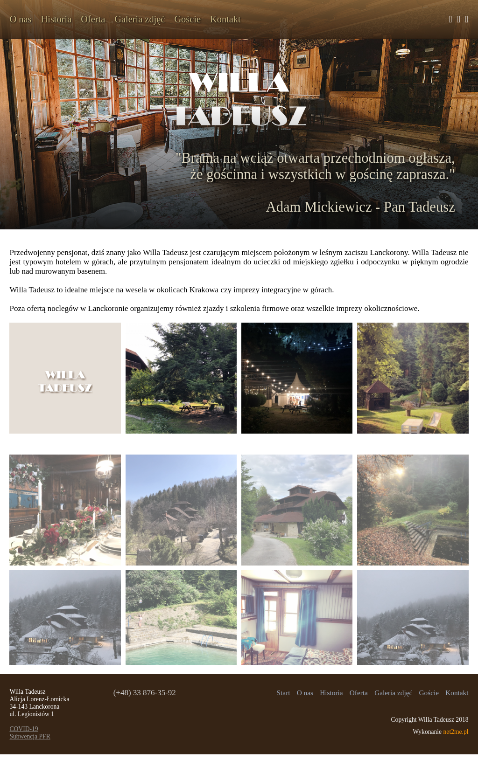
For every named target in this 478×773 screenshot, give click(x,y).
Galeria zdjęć (139, 19)
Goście (187, 19)
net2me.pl (456, 731)
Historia (56, 19)
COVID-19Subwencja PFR (29, 732)
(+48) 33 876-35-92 (144, 692)
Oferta (93, 19)
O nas (20, 19)
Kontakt (225, 19)
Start (283, 693)
